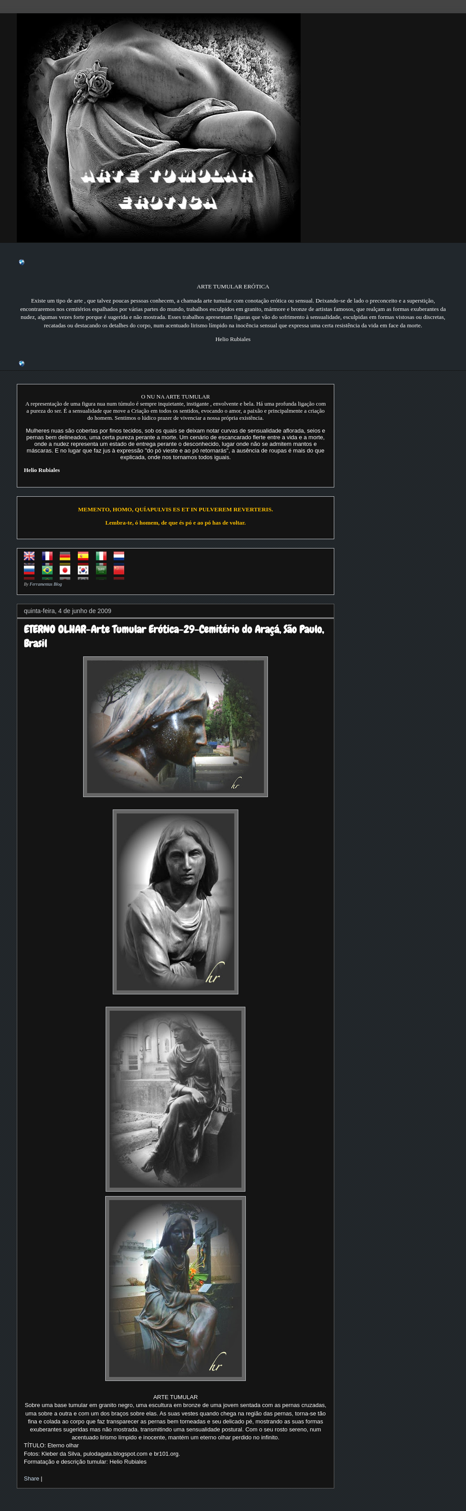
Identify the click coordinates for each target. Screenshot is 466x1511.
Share (31, 1478)
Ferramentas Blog (46, 584)
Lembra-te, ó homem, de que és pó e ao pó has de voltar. (175, 522)
